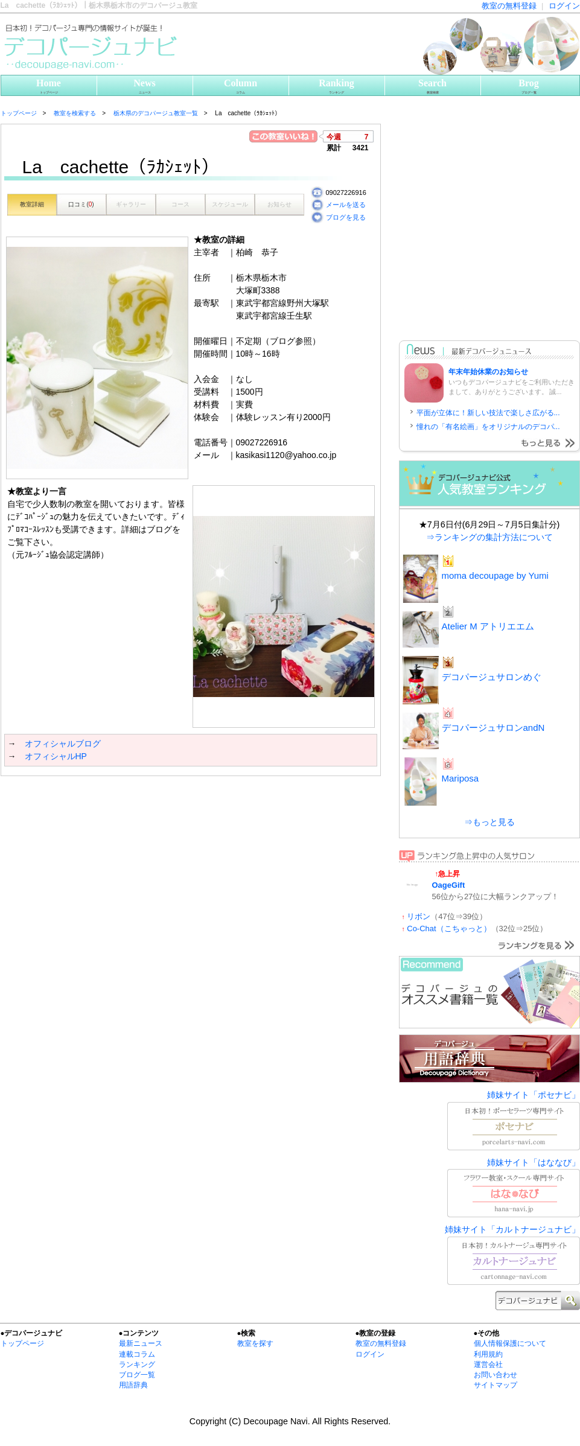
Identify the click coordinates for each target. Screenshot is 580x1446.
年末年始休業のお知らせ (488, 372)
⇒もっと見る (489, 822)
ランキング (137, 1364)
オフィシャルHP (56, 756)
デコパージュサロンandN (493, 727)
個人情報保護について (510, 1343)
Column (240, 86)
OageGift (448, 885)
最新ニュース (140, 1343)
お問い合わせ (495, 1374)
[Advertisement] (114, 895)
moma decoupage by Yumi (495, 575)
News (145, 86)
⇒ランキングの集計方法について (489, 537)
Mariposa (460, 778)
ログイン (564, 5)
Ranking (336, 86)
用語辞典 (133, 1385)
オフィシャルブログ (63, 743)
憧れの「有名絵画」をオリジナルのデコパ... (488, 426)
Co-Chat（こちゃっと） (449, 928)
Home (49, 86)
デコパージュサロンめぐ (491, 677)
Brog (529, 86)
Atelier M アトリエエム (488, 626)
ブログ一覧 (137, 1374)
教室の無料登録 (509, 5)
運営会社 (488, 1364)
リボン (418, 916)
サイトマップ (495, 1385)
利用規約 (488, 1354)
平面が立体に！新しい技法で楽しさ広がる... (488, 413)
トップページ (22, 1343)
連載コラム (137, 1354)
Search (432, 86)
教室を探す (255, 1343)
